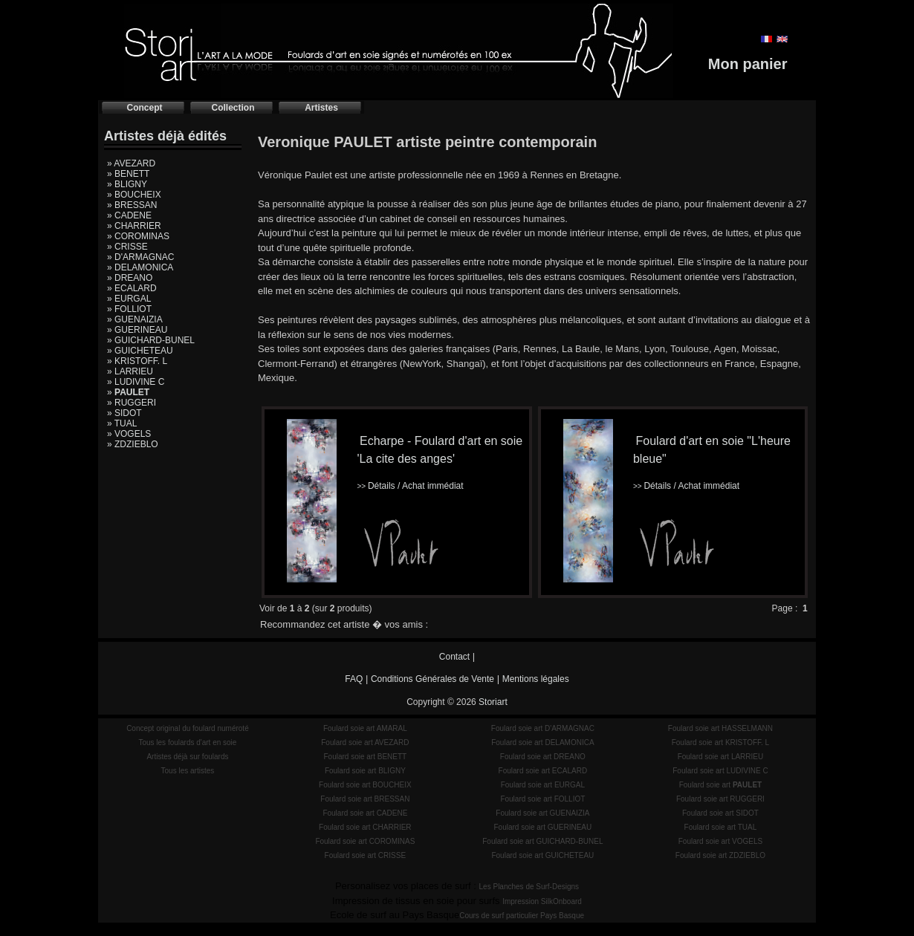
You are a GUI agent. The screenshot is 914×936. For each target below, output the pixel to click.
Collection (232, 108)
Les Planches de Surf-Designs (529, 887)
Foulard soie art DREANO (543, 757)
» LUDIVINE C (135, 382)
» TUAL (122, 423)
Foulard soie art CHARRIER (365, 827)
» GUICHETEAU (140, 350)
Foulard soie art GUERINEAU (543, 827)
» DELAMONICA (140, 267)
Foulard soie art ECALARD (543, 771)
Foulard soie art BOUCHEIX (365, 785)
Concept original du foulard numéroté (187, 728)
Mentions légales (535, 679)
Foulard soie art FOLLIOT (542, 799)
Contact (454, 656)
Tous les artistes (188, 771)
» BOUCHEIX (134, 194)
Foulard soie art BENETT (364, 757)
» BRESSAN (132, 205)
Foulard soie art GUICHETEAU (542, 855)
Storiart (493, 702)
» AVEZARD (131, 163)
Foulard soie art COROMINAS (365, 841)
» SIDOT (124, 413)
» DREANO (129, 278)
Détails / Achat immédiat (410, 486)
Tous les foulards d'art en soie (187, 742)
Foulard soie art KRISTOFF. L (721, 742)
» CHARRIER (134, 226)
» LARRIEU (130, 371)
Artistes (321, 108)
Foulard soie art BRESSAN (364, 799)
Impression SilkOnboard (542, 901)
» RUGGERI (131, 402)
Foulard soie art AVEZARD (365, 742)
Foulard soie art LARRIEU (721, 757)
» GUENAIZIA (135, 319)
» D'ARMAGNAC (140, 257)
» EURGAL (129, 298)
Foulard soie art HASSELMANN (720, 728)
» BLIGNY (127, 184)
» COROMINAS (138, 236)
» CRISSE (127, 246)
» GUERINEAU (137, 330)
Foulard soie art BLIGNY (365, 771)
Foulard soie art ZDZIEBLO (720, 855)
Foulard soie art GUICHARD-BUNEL (542, 841)
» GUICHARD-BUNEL (151, 340)
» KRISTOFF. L (137, 361)
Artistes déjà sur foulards (187, 757)
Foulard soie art (720, 785)
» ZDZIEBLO (132, 444)
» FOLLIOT (129, 309)
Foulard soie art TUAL (720, 827)
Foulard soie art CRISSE (365, 855)
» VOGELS (129, 434)
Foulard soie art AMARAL (365, 728)
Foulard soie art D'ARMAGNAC (542, 728)
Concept (145, 108)
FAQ (354, 679)
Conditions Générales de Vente (432, 679)
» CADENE (129, 215)
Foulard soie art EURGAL (543, 785)
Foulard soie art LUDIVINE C (720, 771)
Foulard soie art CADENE (365, 813)
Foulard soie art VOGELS (720, 841)
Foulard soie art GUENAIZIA (542, 813)
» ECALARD (132, 288)
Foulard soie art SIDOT (720, 813)
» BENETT (128, 174)
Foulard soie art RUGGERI (720, 799)
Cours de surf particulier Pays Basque (521, 915)
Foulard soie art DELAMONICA (542, 742)
